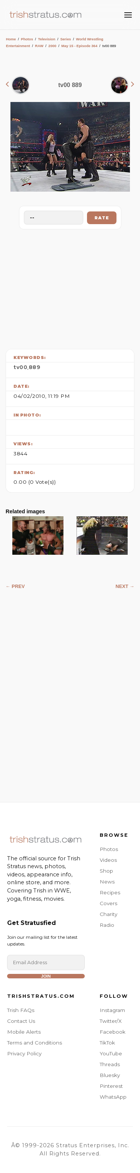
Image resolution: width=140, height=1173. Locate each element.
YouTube (111, 1053)
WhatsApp (113, 1097)
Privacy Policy (24, 1053)
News (107, 882)
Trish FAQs (20, 1010)
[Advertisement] (70, 287)
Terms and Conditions (34, 1043)
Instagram (112, 1010)
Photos (27, 39)
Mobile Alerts (24, 1032)
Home (11, 39)
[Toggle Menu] (128, 15)
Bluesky (110, 1075)
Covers (108, 903)
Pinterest (111, 1086)
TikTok (107, 1043)
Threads (110, 1064)
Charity (108, 914)
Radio (107, 925)
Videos (108, 860)
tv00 (20, 367)
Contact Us (21, 1021)
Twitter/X (111, 1021)
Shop (106, 871)
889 (35, 367)
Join (46, 976)
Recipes (110, 892)
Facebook (112, 1032)
